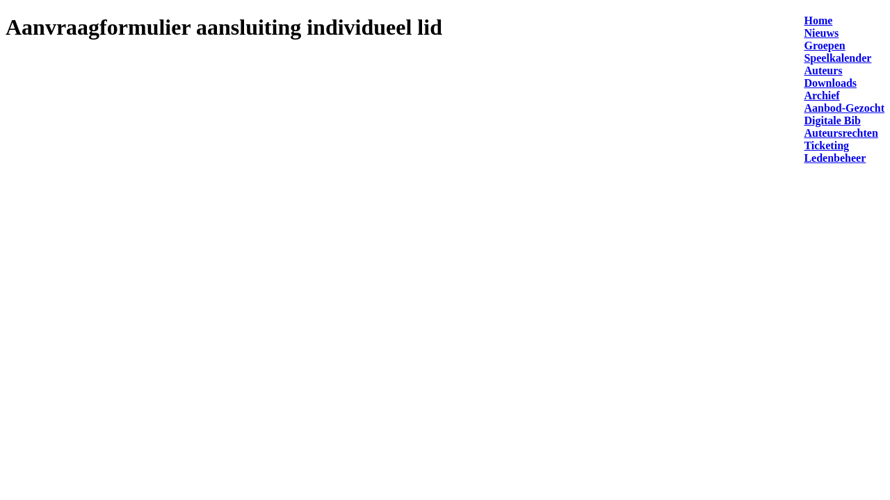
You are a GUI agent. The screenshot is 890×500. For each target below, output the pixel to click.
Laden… (249, 236)
